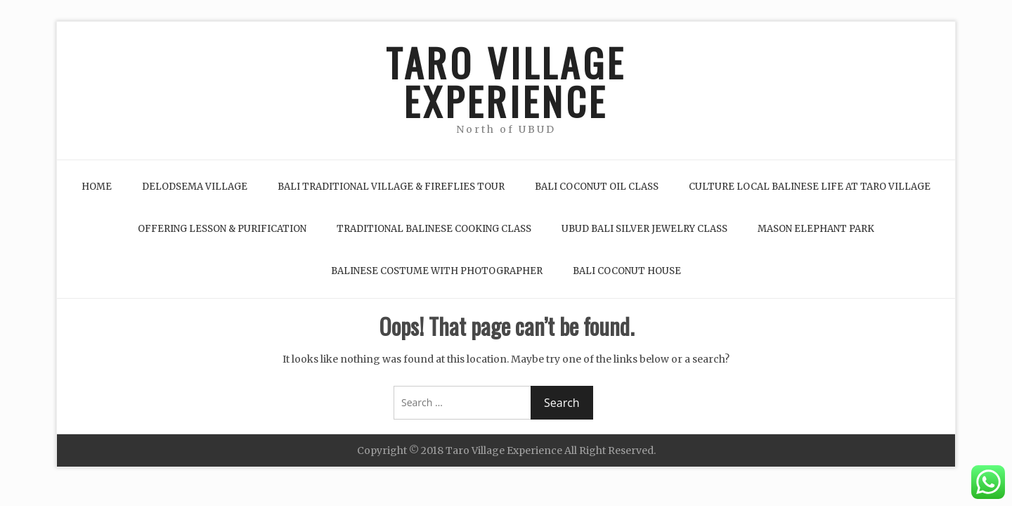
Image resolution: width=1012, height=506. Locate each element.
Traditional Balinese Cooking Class (434, 229)
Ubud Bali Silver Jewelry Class (644, 229)
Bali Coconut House (627, 271)
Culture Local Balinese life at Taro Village (809, 187)
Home (97, 187)
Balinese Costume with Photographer (437, 271)
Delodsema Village (194, 187)
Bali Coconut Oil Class (597, 187)
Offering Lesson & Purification (222, 229)
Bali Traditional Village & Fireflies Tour (391, 187)
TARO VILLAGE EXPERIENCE (506, 81)
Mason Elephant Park (816, 229)
